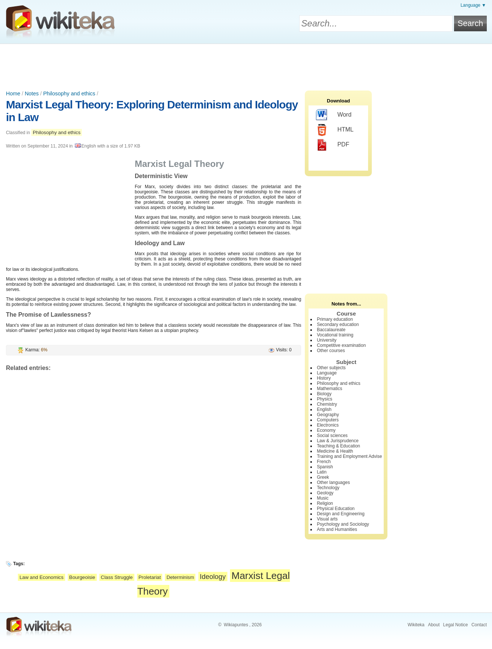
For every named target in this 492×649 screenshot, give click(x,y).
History (323, 378)
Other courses (331, 350)
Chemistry (327, 404)
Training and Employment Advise (349, 456)
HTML (335, 130)
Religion (325, 503)
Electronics (328, 425)
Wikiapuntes (236, 624)
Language (326, 373)
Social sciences (332, 435)
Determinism (180, 577)
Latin (321, 472)
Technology (328, 487)
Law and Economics (41, 577)
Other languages (333, 482)
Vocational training (335, 335)
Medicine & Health (335, 451)
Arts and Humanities (337, 529)
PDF (332, 145)
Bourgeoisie (82, 577)
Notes (32, 93)
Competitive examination (341, 345)
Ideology (213, 576)
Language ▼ (473, 5)
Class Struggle (117, 577)
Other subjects (331, 367)
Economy (326, 430)
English (324, 409)
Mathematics (329, 388)
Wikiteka (416, 624)
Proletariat (149, 577)
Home (13, 93)
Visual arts (327, 519)
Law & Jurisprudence (337, 440)
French (323, 461)
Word (333, 115)
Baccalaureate (331, 329)
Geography (328, 414)
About (434, 624)
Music (322, 498)
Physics (324, 399)
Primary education (335, 319)
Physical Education (335, 508)
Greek (323, 477)
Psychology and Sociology (343, 524)
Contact (479, 624)
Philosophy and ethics (69, 93)
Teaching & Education (338, 446)
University (326, 340)
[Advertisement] (246, 64)
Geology (325, 493)
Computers (328, 419)
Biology (324, 393)
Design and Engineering (340, 513)
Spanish (325, 466)
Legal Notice (455, 624)
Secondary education (338, 324)
